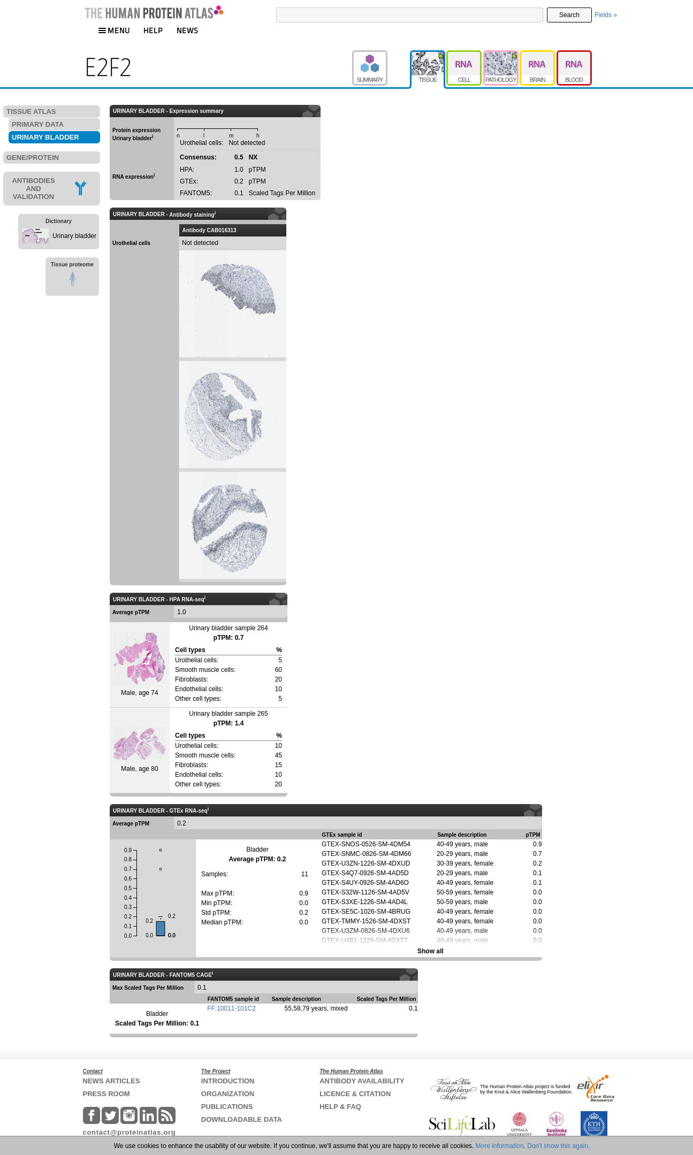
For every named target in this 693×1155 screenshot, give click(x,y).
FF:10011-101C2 (231, 1008)
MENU (114, 30)
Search (569, 15)
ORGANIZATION (227, 1094)
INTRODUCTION (228, 1081)
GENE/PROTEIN (32, 158)
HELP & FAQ (340, 1107)
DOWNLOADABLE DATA (241, 1119)
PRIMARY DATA (38, 124)
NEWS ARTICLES (111, 1081)
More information (500, 1146)
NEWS (188, 30)
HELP (153, 30)
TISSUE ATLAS (31, 112)
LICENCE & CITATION (355, 1094)
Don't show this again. (558, 1146)
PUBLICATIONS (227, 1107)
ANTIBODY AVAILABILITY (361, 1081)
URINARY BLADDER (45, 137)
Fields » (606, 15)
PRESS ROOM (106, 1094)
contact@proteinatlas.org (129, 1132)
